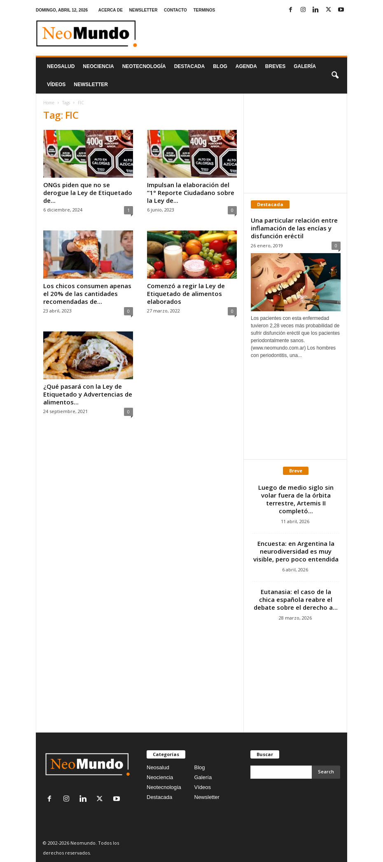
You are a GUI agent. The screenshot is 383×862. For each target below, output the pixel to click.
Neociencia (98, 66)
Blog (220, 66)
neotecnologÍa (144, 66)
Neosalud (61, 66)
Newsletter (207, 797)
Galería (305, 66)
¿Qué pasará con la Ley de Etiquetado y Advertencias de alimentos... (87, 394)
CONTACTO (175, 10)
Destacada (189, 66)
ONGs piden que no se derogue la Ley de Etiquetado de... (87, 192)
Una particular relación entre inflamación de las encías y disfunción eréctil (294, 228)
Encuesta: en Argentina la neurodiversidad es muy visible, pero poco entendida (296, 551)
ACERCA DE (110, 10)
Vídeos (56, 84)
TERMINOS (204, 10)
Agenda (246, 66)
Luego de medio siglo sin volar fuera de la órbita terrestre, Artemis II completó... (296, 499)
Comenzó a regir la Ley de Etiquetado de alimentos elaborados (186, 293)
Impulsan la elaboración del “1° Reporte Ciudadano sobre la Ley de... (190, 192)
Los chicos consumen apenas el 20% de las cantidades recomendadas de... (87, 293)
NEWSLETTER (143, 10)
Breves (275, 66)
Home (48, 103)
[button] (335, 75)
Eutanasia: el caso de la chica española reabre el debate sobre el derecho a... (296, 599)
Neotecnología (164, 787)
